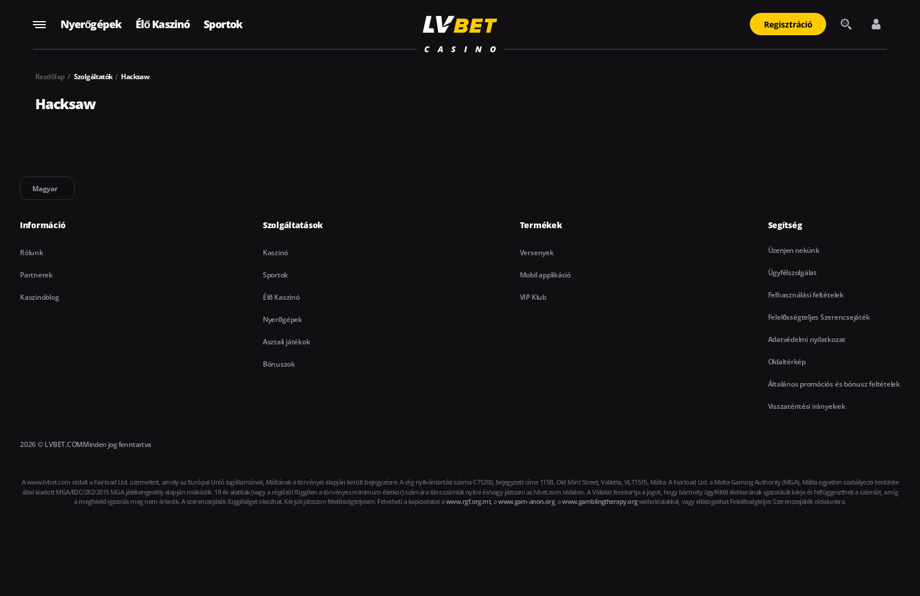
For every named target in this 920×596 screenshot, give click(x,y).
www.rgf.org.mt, (469, 501)
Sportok (223, 24)
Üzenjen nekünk (794, 250)
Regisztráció (788, 24)
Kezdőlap (50, 77)
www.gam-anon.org (526, 501)
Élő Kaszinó (163, 24)
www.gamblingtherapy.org (599, 501)
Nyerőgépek (90, 24)
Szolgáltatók (93, 77)
